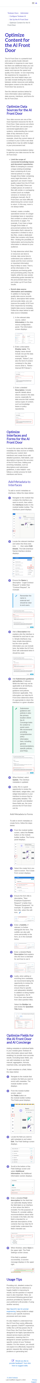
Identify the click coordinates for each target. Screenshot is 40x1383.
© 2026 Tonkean (12, 1378)
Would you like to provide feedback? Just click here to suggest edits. (20, 1363)
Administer (24, 13)
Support (33, 1382)
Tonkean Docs (13, 13)
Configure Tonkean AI (18, 16)
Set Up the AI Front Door (19, 19)
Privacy (34, 1380)
